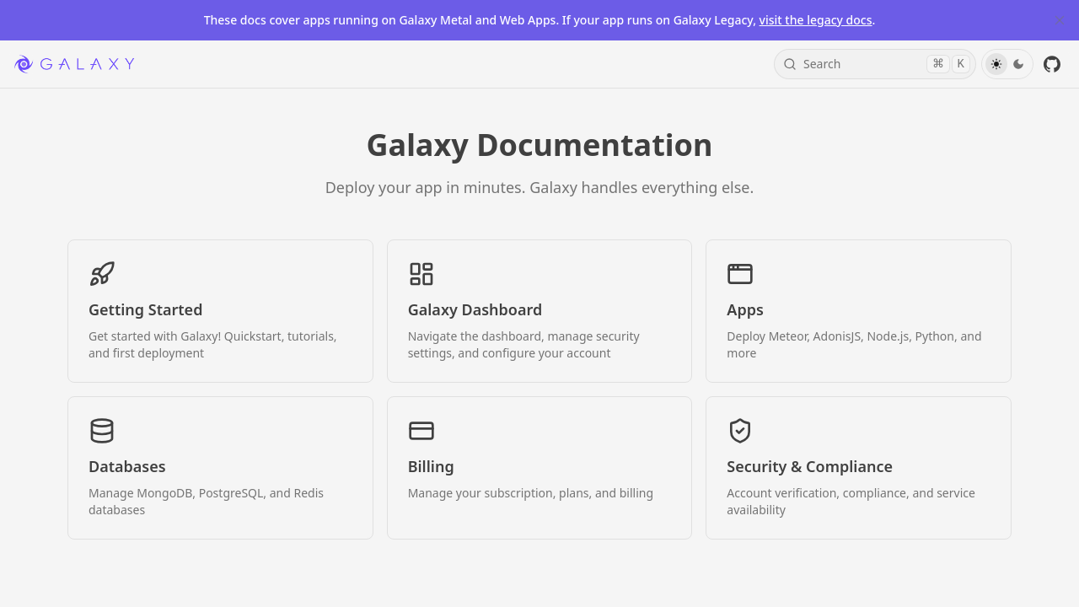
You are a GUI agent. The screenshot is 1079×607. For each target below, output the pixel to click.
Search (876, 64)
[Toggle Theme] (1007, 64)
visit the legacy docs (816, 20)
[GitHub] (1052, 64)
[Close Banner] (1059, 20)
